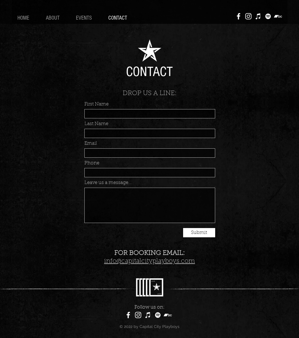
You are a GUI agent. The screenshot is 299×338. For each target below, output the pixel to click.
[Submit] (199, 232)
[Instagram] (248, 16)
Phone (91, 163)
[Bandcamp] (278, 16)
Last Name (96, 123)
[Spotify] (268, 16)
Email (90, 143)
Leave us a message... (108, 182)
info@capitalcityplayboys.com (149, 261)
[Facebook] (238, 16)
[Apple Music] (258, 16)
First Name (96, 104)
